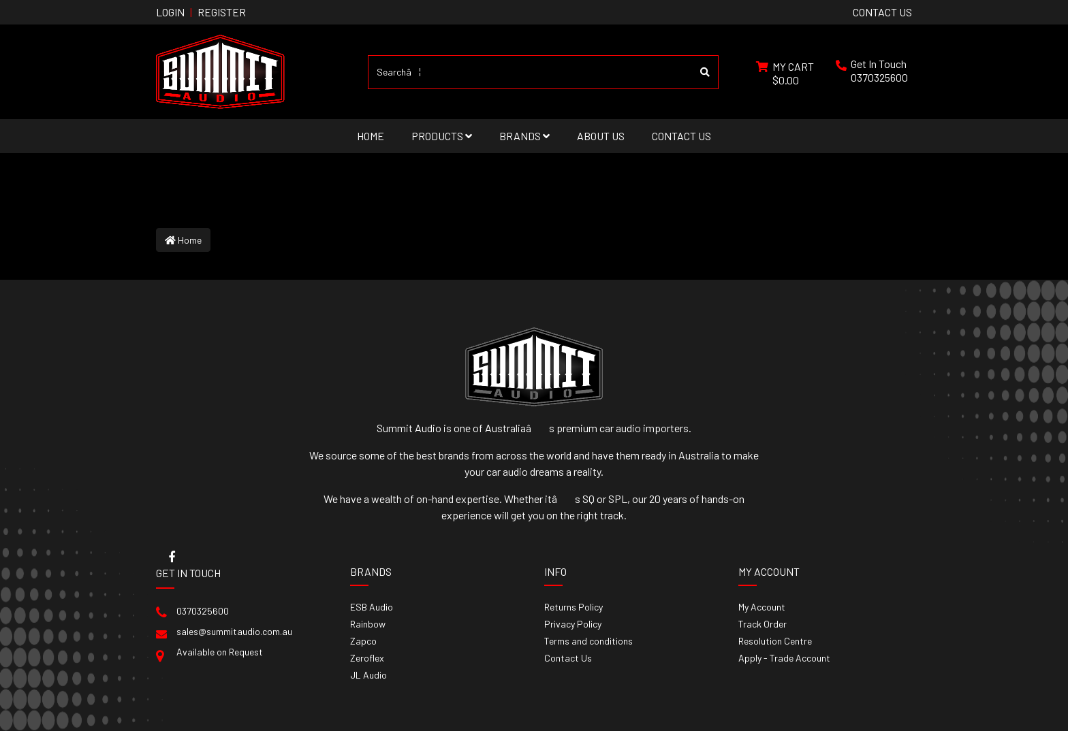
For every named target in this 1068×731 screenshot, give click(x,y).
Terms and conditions (588, 641)
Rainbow (368, 624)
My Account (761, 607)
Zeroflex (367, 658)
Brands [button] (524, 135)
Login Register (201, 11)
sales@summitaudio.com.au (234, 631)
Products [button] (441, 135)
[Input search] (530, 72)
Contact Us (681, 135)
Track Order (762, 624)
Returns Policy (573, 607)
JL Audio (368, 675)
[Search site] (705, 72)
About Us (601, 135)
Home (370, 135)
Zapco (363, 641)
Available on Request (219, 651)
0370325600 (879, 77)
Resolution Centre (775, 641)
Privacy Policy (572, 624)
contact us (882, 11)
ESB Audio (371, 607)
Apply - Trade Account (784, 658)
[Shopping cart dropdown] (785, 72)
